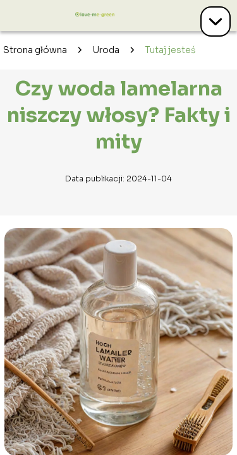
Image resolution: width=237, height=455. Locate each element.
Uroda (105, 50)
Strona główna (35, 50)
